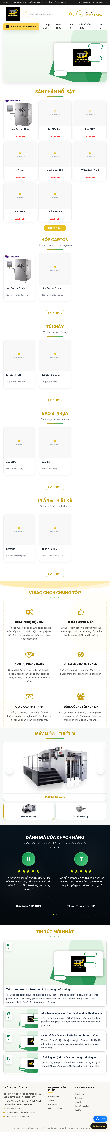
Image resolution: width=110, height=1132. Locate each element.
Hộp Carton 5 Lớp (55, 170)
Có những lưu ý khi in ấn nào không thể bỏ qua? (69, 1057)
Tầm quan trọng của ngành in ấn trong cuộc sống (38, 989)
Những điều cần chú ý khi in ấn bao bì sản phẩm (69, 1035)
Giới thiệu (59, 26)
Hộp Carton (53, 1096)
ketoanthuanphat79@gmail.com (21, 1112)
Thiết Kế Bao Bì (55, 211)
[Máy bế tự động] (28, 811)
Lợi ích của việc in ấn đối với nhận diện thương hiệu (72, 1013)
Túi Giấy (52, 1100)
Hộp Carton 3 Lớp (20, 129)
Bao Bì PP (20, 211)
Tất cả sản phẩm (85, 26)
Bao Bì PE (90, 129)
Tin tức (100, 26)
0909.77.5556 (13, 1108)
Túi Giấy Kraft (55, 129)
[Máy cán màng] (80, 811)
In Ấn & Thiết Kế (55, 1108)
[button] (53, 914)
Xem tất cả (55, 228)
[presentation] (9, 771)
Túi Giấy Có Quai (90, 170)
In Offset (20, 170)
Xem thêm (55, 313)
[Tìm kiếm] (70, 13)
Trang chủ (46, 26)
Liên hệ (71, 26)
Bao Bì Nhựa (53, 1104)
